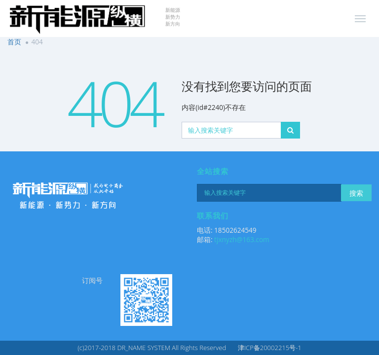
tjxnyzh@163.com (241, 239)
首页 (14, 41)
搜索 (356, 193)
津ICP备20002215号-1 (270, 347)
